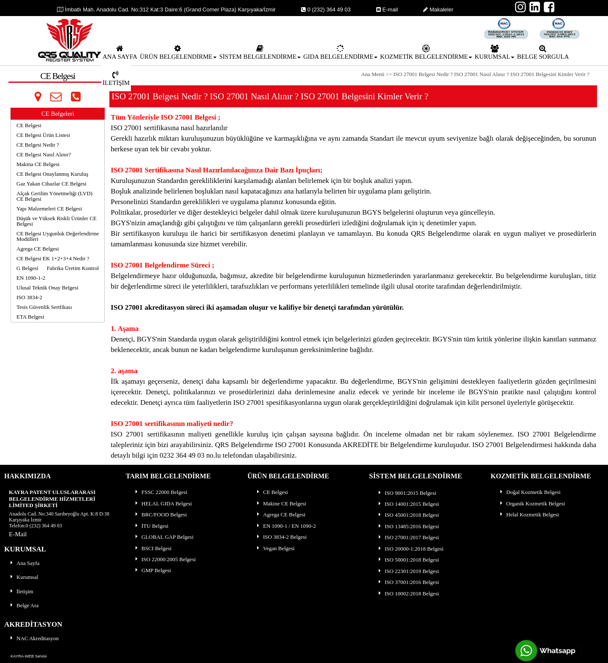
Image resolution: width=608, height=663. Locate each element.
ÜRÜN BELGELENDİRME (178, 52)
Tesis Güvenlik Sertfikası (44, 307)
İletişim (21, 591)
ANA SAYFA (120, 52)
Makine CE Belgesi (280, 503)
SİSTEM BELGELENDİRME (260, 52)
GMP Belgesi (152, 570)
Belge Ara (23, 605)
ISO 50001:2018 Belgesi (408, 560)
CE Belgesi (28, 125)
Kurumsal (23, 577)
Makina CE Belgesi (38, 164)
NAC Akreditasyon (34, 638)
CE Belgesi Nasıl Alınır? (43, 154)
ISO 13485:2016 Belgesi (408, 526)
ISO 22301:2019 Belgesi (408, 571)
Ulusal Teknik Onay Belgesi (47, 287)
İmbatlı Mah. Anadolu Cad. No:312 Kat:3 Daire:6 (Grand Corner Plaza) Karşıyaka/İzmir (166, 9)
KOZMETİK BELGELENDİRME (426, 52)
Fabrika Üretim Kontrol (73, 268)
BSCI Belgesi (152, 548)
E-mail (387, 9)
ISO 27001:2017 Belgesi (408, 537)
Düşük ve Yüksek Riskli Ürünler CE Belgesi (56, 221)
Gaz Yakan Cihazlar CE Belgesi (51, 183)
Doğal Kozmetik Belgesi (530, 492)
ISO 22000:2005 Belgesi (165, 559)
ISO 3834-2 (29, 297)
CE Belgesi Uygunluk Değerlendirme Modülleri (57, 236)
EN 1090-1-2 (30, 278)
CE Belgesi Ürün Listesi (43, 135)
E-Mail (18, 534)
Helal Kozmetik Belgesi (529, 514)
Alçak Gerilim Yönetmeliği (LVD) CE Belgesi (54, 196)
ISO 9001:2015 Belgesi (406, 493)
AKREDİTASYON (33, 624)
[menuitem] (119, 52)
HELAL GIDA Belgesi (163, 503)
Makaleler (438, 9)
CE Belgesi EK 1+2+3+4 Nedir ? (53, 258)
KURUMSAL (494, 52)
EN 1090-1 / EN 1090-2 (285, 526)
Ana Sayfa (24, 563)
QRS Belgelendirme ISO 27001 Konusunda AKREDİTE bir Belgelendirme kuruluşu (337, 445)
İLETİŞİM (116, 78)
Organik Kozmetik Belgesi (532, 503)
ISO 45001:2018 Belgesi (408, 515)
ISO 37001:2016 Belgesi (408, 582)
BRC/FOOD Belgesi (160, 514)
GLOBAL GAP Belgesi (163, 537)
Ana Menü (373, 74)
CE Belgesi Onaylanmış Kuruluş (52, 174)
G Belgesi (27, 268)
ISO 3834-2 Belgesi (281, 537)
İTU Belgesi (151, 526)
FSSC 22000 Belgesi (160, 492)
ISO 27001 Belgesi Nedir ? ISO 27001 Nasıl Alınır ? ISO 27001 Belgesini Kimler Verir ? (491, 74)
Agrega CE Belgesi (37, 249)
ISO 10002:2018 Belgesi (408, 593)
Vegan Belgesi (275, 548)
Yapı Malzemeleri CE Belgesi (49, 208)
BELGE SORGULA (543, 52)
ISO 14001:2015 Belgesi (408, 504)
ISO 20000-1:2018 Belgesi (410, 549)
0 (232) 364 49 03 (326, 9)
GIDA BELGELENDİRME (340, 52)
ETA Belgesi (30, 317)
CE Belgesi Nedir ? (37, 145)
